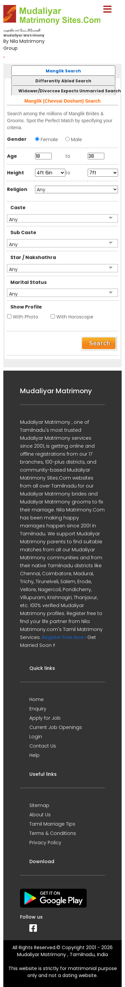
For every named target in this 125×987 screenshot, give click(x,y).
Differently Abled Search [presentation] (63, 81)
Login (35, 736)
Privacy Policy (45, 842)
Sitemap (39, 805)
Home (36, 699)
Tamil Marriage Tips (52, 824)
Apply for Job (45, 718)
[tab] (62, 70)
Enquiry (37, 708)
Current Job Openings (55, 727)
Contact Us (42, 746)
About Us (40, 814)
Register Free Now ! (64, 637)
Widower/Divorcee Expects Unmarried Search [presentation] (66, 91)
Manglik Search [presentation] (63, 71)
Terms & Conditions (52, 833)
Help (34, 755)
